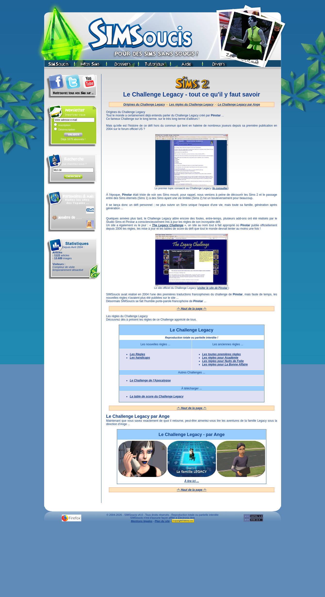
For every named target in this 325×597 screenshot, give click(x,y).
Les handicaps (140, 357)
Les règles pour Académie (220, 357)
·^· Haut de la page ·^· (192, 308)
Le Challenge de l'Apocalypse (150, 380)
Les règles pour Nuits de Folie (223, 361)
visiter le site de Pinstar (213, 287)
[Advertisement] (162, 561)
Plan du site (162, 521)
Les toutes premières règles (221, 354)
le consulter (220, 188)
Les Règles (137, 354)
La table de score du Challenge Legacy (156, 396)
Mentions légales (142, 521)
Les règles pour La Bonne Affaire (225, 364)
